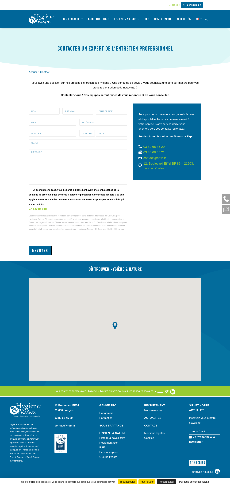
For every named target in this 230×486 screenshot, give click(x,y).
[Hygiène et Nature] (41, 19)
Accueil (33, 72)
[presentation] (53, 237)
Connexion (194, 5)
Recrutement (162, 19)
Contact (174, 5)
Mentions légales (154, 433)
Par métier (105, 417)
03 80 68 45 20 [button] (154, 146)
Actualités (184, 19)
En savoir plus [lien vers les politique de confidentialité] (38, 208)
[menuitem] (174, 5)
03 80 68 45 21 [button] (154, 152)
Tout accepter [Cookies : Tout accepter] (127, 481)
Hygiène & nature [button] (126, 19)
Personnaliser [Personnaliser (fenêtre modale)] (166, 481)
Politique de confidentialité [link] (194, 481)
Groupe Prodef (108, 456)
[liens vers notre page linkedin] (172, 393)
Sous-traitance (98, 19)
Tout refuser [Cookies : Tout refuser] (146, 481)
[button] (208, 19)
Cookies (149, 437)
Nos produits (72, 19)
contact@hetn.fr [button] (154, 158)
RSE (147, 19)
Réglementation (108, 442)
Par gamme (106, 413)
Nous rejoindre (153, 410)
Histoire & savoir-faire (112, 437)
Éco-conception (108, 452)
